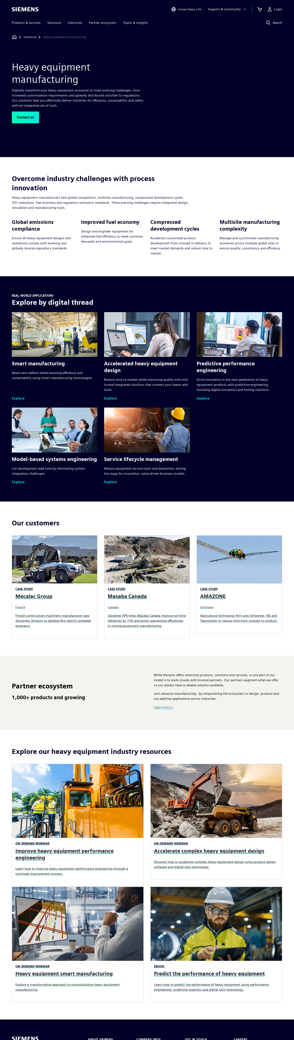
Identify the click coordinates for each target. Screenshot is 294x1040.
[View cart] (259, 9)
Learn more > (163, 707)
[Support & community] (227, 9)
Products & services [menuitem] (26, 23)
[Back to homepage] (14, 37)
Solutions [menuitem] (54, 23)
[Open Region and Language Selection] (186, 9)
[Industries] (30, 37)
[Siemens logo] (25, 9)
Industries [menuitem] (75, 23)
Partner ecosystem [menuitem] (102, 23)
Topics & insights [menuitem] (135, 23)
